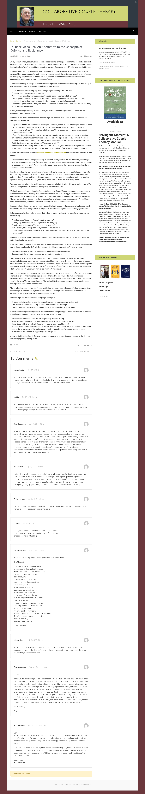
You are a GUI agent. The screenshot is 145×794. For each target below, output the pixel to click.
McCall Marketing (86, 784)
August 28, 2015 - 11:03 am (37, 726)
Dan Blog (18, 41)
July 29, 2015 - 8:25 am (37, 550)
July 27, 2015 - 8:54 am (30, 397)
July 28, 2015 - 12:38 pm (34, 467)
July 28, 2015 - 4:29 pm (31, 523)
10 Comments (87, 56)
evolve (56, 784)
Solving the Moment (19, 351)
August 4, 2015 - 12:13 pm (38, 667)
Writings (21, 31)
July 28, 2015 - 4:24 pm (36, 499)
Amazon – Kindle (115, 131)
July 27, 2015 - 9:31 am (37, 424)
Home (12, 31)
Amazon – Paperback (115, 127)
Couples (32, 31)
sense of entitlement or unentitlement (51, 153)
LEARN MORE (103, 296)
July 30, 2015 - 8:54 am (36, 640)
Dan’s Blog (42, 31)
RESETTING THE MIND (82, 351)
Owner (29, 56)
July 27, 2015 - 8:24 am (36, 370)
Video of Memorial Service (107, 62)
